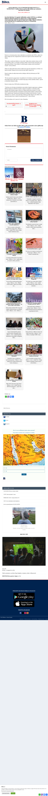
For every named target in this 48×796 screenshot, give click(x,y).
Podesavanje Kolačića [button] (5, 793)
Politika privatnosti (27, 619)
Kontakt (46, 619)
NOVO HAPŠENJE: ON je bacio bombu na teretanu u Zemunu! (14, 329)
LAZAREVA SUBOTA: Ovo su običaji (14, 255)
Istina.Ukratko (9, 617)
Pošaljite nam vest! (41, 619)
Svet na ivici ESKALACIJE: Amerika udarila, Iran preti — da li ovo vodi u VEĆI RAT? (14, 304)
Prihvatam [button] (13, 793)
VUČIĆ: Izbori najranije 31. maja (34, 196)
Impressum (21, 619)
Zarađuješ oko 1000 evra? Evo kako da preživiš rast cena (34, 329)
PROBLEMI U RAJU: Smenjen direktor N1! (14, 180)
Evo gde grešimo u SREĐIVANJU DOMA (14, 381)
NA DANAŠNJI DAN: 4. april (14, 104)
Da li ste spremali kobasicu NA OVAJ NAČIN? (34, 221)
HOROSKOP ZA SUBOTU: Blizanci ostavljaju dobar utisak (14, 278)
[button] (6, 106)
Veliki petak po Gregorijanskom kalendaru (14, 356)
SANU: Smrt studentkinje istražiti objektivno (14, 224)
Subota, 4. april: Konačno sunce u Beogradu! (34, 278)
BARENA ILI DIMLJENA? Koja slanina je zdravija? (33, 105)
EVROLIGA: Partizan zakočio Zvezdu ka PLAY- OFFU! (34, 304)
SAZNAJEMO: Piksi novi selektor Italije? (14, 194)
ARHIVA (26, 12)
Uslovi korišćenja (34, 619)
